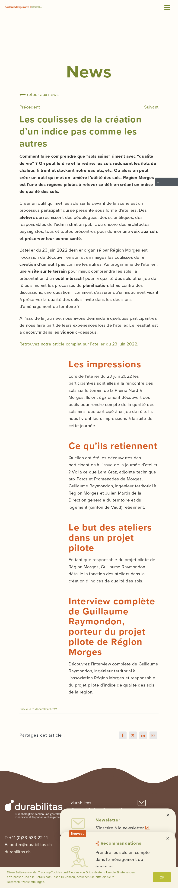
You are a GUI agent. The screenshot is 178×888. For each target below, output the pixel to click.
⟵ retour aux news (39, 94)
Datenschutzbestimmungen (25, 882)
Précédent (29, 107)
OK (162, 877)
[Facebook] (123, 735)
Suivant (151, 107)
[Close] (168, 815)
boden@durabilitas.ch (31, 844)
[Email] (153, 735)
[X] (133, 735)
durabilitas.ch (18, 851)
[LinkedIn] (143, 735)
